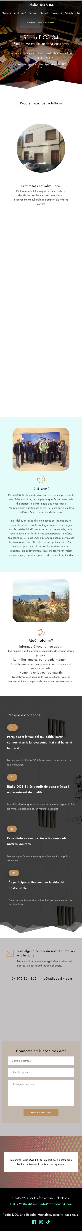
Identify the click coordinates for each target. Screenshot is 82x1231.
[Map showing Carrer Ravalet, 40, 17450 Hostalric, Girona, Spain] (41, 1015)
